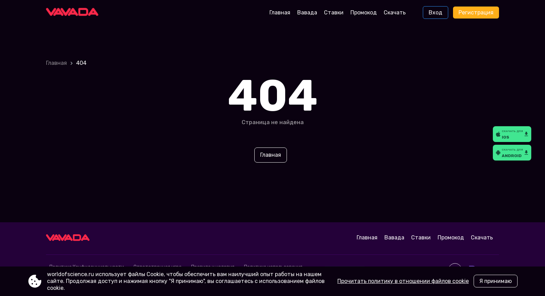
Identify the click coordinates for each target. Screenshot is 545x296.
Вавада (307, 12)
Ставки (334, 12)
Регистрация (476, 12)
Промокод (363, 12)
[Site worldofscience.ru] (74, 13)
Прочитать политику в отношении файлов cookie (403, 281)
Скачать (395, 12)
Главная (279, 12)
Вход (435, 12)
